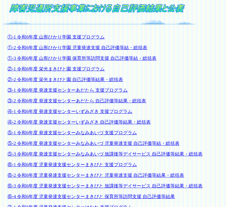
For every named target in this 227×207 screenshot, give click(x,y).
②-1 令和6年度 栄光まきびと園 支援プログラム (56, 68)
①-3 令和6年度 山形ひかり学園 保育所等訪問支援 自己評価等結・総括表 (81, 58)
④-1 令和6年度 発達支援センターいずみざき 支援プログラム (69, 111)
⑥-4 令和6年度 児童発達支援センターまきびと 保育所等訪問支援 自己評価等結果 (91, 196)
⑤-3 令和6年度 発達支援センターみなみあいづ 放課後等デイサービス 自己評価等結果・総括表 (105, 154)
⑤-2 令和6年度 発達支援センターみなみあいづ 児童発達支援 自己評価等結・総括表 (93, 143)
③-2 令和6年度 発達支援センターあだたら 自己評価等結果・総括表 (76, 100)
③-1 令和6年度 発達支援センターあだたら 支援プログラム (67, 90)
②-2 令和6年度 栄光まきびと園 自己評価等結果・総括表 (65, 79)
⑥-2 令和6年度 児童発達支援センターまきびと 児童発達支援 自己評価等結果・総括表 (95, 175)
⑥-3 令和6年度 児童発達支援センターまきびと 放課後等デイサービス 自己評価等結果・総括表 (105, 185)
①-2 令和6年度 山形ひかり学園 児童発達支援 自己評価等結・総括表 (77, 47)
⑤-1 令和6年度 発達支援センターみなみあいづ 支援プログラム (72, 132)
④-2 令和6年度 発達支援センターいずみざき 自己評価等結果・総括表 (79, 122)
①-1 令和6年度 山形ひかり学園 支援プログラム (56, 36)
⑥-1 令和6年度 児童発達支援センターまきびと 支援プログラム (72, 164)
